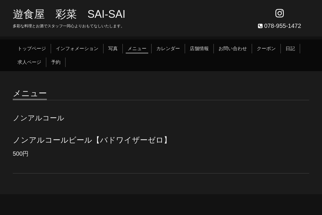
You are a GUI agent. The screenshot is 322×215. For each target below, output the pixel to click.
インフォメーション (77, 48)
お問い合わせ (233, 48)
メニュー (136, 48)
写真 (113, 48)
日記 (290, 48)
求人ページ (29, 62)
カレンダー (168, 48)
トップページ (31, 48)
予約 (55, 62)
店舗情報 (199, 48)
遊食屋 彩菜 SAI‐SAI (69, 14)
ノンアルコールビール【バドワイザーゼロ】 (92, 140)
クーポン (266, 48)
